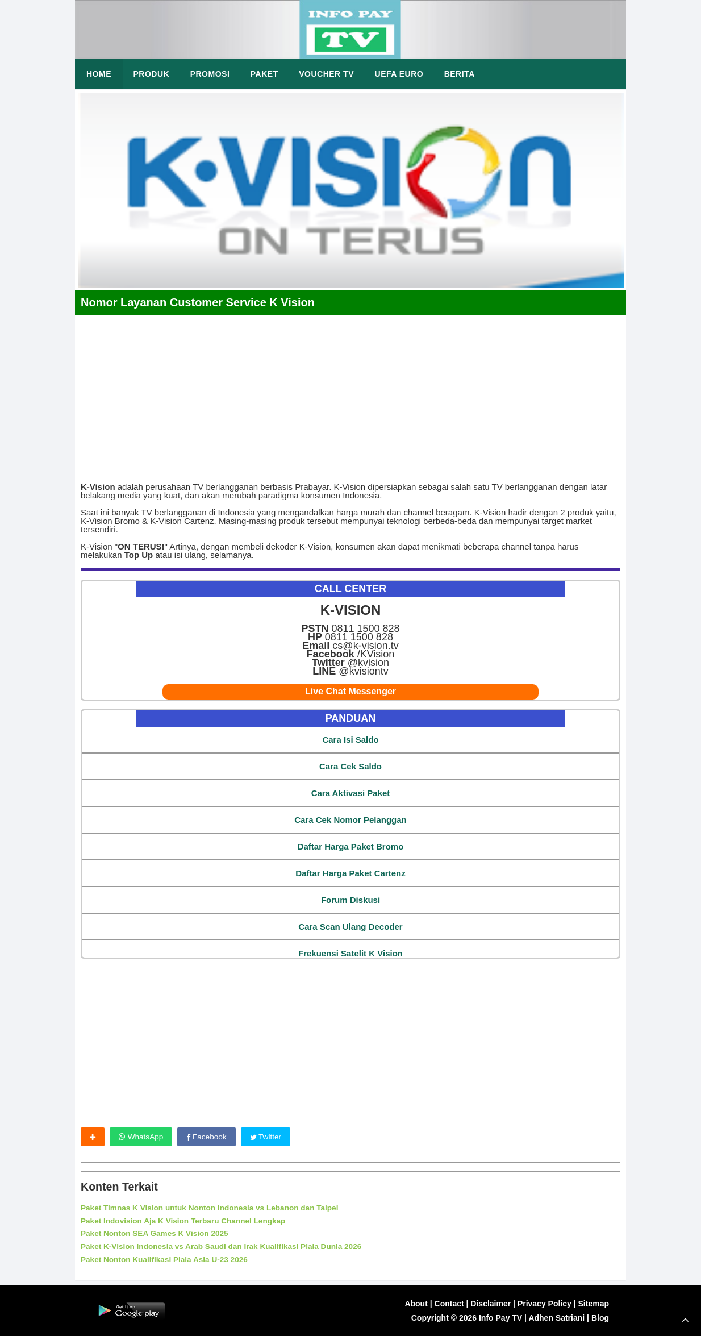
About (415, 1303)
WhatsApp (141, 1137)
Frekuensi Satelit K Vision (350, 953)
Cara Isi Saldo (350, 739)
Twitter (268, 1137)
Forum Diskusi (350, 900)
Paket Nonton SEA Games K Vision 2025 (157, 1233)
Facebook (207, 1137)
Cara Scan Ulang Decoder (350, 926)
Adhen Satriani (556, 1317)
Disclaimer (490, 1303)
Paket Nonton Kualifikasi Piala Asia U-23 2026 (167, 1259)
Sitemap (593, 1303)
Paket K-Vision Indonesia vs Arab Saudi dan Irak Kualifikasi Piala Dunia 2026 (225, 1246)
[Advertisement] (350, 394)
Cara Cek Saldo (350, 766)
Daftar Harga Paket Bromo (351, 846)
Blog (600, 1317)
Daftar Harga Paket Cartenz (350, 873)
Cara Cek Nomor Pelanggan (350, 820)
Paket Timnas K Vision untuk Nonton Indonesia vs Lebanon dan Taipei (214, 1208)
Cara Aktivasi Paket (350, 793)
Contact (449, 1303)
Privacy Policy (544, 1303)
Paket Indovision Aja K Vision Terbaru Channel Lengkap (186, 1220)
